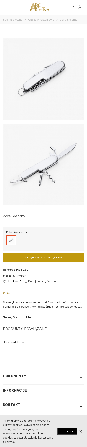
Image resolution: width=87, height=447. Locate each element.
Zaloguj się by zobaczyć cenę (44, 257)
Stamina (19, 276)
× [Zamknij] (80, 431)
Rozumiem (67, 431)
